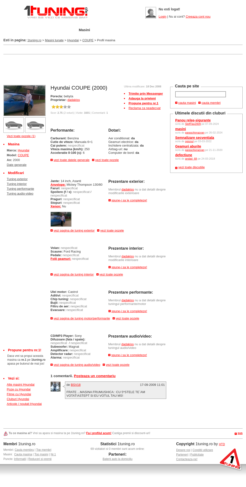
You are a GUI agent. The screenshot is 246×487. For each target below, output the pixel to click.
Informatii (20, 459)
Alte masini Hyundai (21, 384)
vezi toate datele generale (72, 160)
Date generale (17, 165)
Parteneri (182, 454)
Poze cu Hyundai (18, 389)
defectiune (183, 155)
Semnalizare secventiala (194, 138)
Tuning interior (17, 184)
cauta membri (211, 103)
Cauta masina (23, 454)
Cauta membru (24, 450)
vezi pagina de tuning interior (74, 274)
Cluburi (131, 30)
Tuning (107, 30)
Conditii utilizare (203, 450)
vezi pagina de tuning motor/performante (82, 318)
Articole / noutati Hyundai (24, 404)
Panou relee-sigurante (193, 120)
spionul (189, 141)
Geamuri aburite (188, 146)
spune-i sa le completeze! (129, 200)
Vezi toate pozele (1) (21, 136)
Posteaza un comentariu (95, 376)
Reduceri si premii (39, 459)
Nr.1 (53, 454)
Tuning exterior (17, 179)
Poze (154, 30)
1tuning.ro (34, 40)
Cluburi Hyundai (18, 399)
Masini (84, 30)
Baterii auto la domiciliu (117, 459)
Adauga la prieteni (142, 98)
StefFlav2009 (193, 123)
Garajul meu (57, 30)
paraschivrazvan (194, 132)
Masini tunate (54, 40)
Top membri (43, 450)
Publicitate (197, 454)
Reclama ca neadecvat (144, 108)
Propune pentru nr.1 (144, 103)
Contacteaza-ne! (186, 459)
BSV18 (75, 385)
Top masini (41, 454)
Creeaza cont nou (198, 16)
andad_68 (191, 158)
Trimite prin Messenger (146, 93)
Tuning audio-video (20, 193)
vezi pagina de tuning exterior (74, 230)
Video (175, 30)
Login (162, 16)
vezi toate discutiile (191, 167)
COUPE (88, 40)
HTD (222, 444)
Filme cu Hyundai (19, 394)
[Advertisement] (91, 49)
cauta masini (187, 103)
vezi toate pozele (107, 160)
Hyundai (73, 40)
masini (180, 129)
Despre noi (183, 450)
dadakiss (73, 100)
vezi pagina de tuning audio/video (77, 365)
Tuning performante (20, 189)
